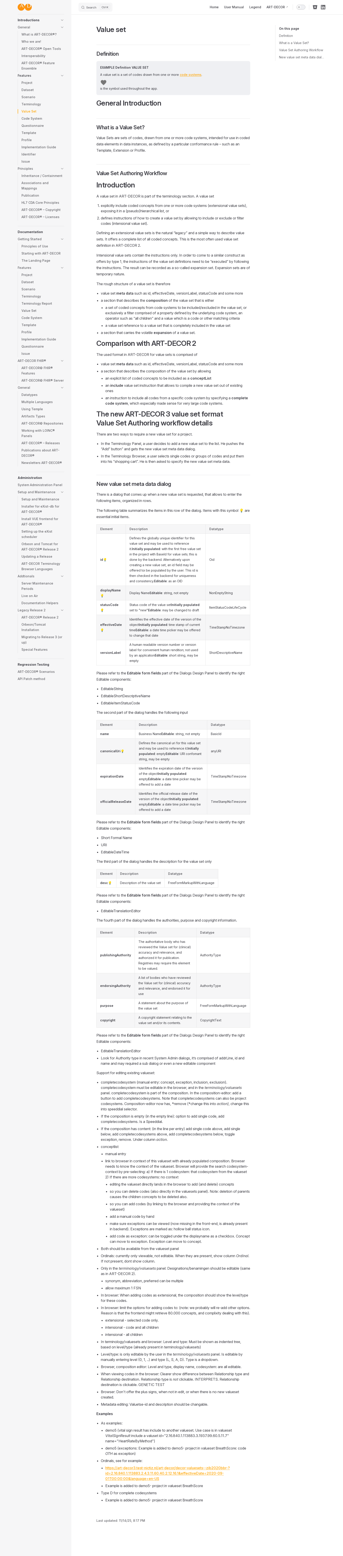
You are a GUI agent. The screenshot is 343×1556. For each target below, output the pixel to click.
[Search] (95, 7)
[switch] (300, 7)
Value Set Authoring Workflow (301, 50)
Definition (286, 36)
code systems (190, 75)
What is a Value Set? (294, 43)
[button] (62, 20)
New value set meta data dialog (302, 57)
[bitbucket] (315, 7)
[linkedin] (323, 7)
